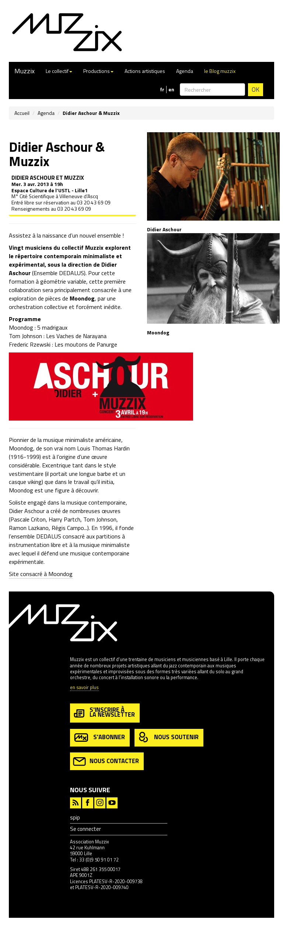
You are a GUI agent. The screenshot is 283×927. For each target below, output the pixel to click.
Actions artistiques (145, 71)
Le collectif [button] (59, 71)
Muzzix (24, 71)
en (171, 89)
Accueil (21, 113)
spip (75, 817)
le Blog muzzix (219, 71)
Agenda (184, 71)
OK (255, 89)
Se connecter (85, 829)
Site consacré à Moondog (41, 573)
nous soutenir (168, 737)
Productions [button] (98, 71)
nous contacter (106, 761)
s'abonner (99, 737)
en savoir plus (84, 688)
